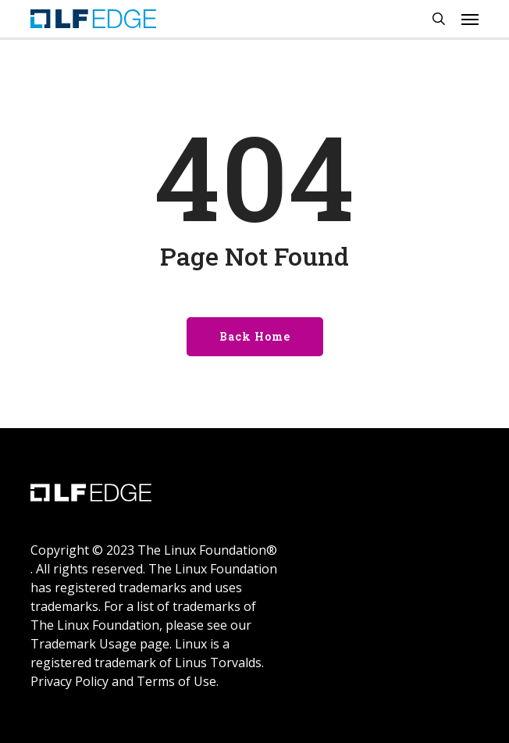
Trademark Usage (83, 643)
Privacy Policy (69, 681)
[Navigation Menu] (470, 19)
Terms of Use (176, 681)
